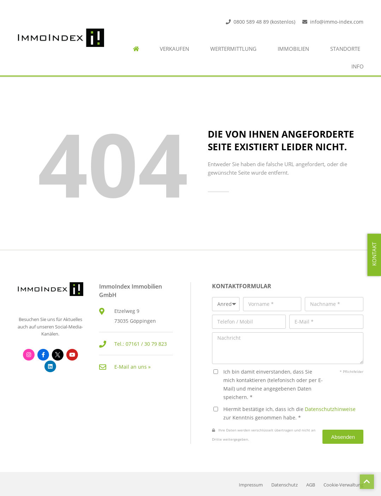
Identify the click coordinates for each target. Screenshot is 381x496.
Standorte (345, 49)
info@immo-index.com (336, 21)
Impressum (251, 485)
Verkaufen (174, 49)
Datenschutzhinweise (330, 409)
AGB (310, 485)
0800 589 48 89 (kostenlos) (264, 21)
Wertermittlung (233, 49)
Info (357, 66)
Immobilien (293, 49)
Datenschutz (284, 485)
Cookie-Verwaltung (343, 485)
